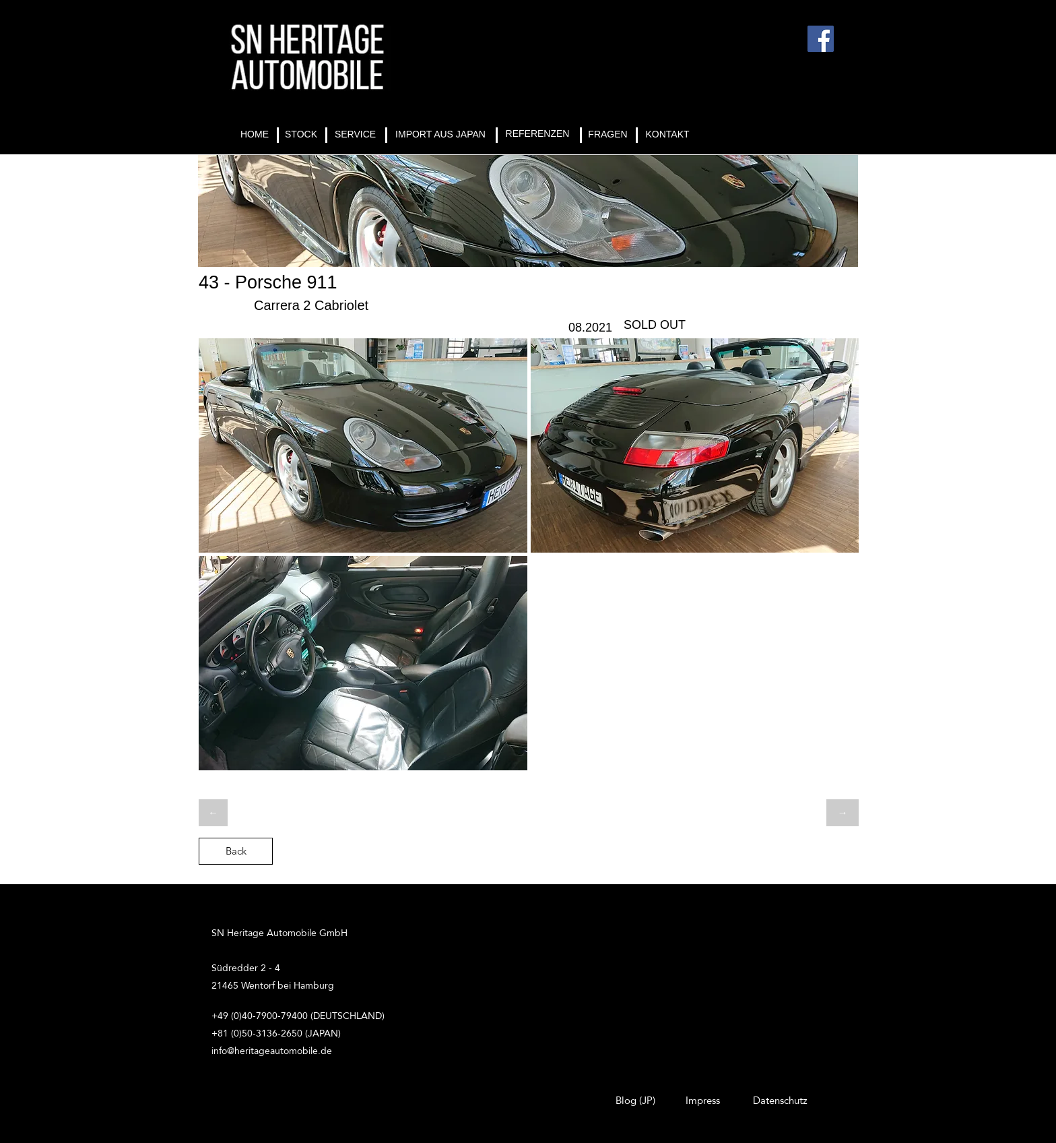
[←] (213, 812)
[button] (363, 445)
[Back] (236, 851)
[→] (842, 812)
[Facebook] (820, 39)
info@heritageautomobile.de (271, 1050)
